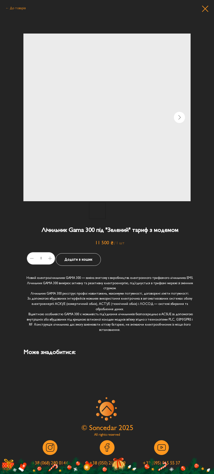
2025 (126, 428)
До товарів (18, 8)
